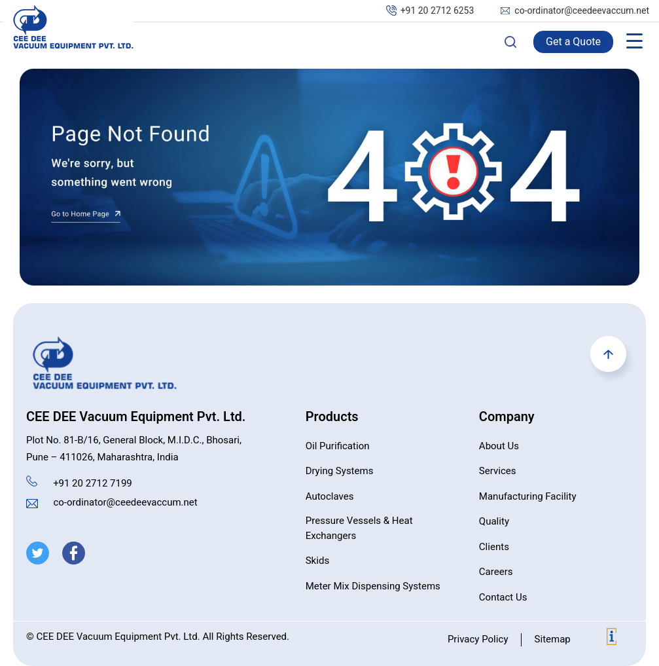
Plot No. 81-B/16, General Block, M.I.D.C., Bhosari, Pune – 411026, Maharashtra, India (133, 448)
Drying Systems (340, 471)
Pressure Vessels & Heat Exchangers (359, 528)
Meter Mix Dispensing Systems (373, 586)
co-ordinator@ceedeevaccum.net (581, 11)
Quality (494, 521)
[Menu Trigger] (634, 41)
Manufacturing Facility (528, 496)
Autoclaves (330, 496)
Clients (494, 547)
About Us (499, 446)
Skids (317, 560)
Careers (496, 571)
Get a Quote (573, 42)
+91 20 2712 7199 (92, 483)
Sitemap (552, 639)
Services (497, 471)
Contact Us (503, 597)
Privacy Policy (478, 639)
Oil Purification (338, 446)
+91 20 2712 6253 (437, 11)
